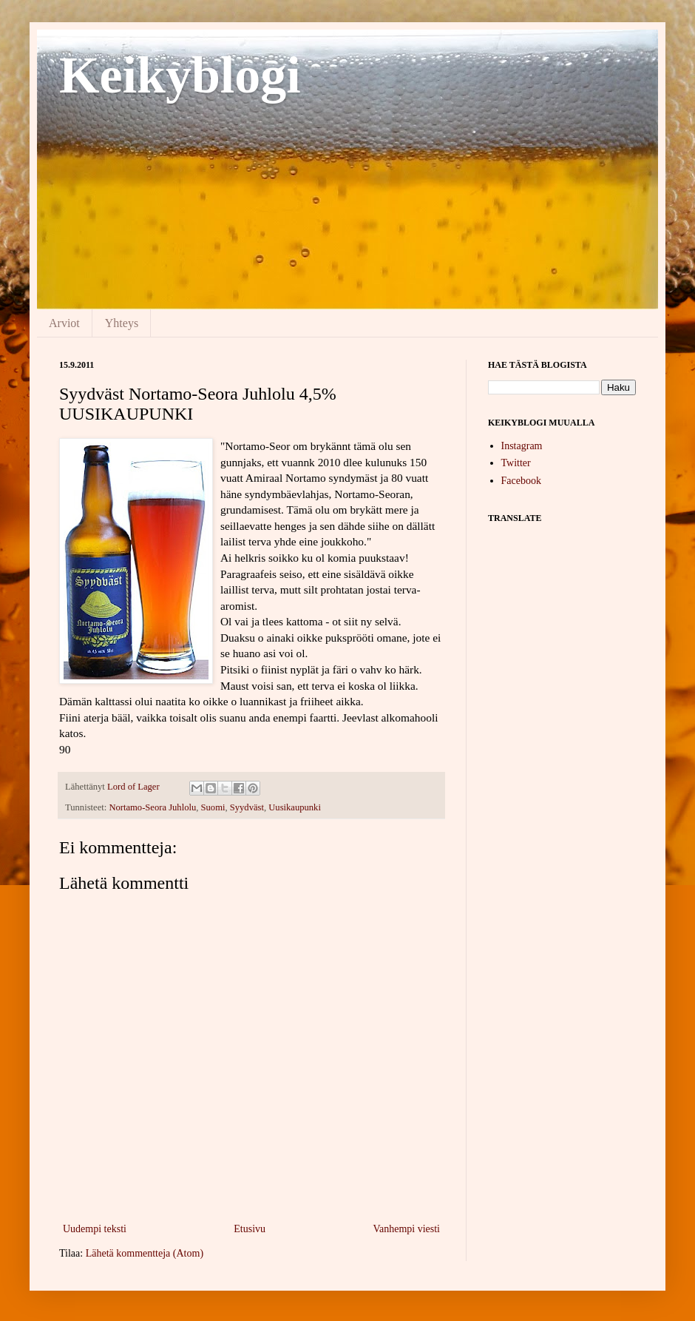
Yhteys (121, 323)
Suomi (213, 807)
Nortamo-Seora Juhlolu (152, 807)
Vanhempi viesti (406, 1228)
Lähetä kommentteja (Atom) (144, 1253)
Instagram (522, 445)
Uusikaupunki (294, 807)
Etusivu (249, 1228)
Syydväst (247, 807)
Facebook (521, 480)
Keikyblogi (180, 75)
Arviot (64, 323)
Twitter (516, 462)
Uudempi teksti (94, 1228)
